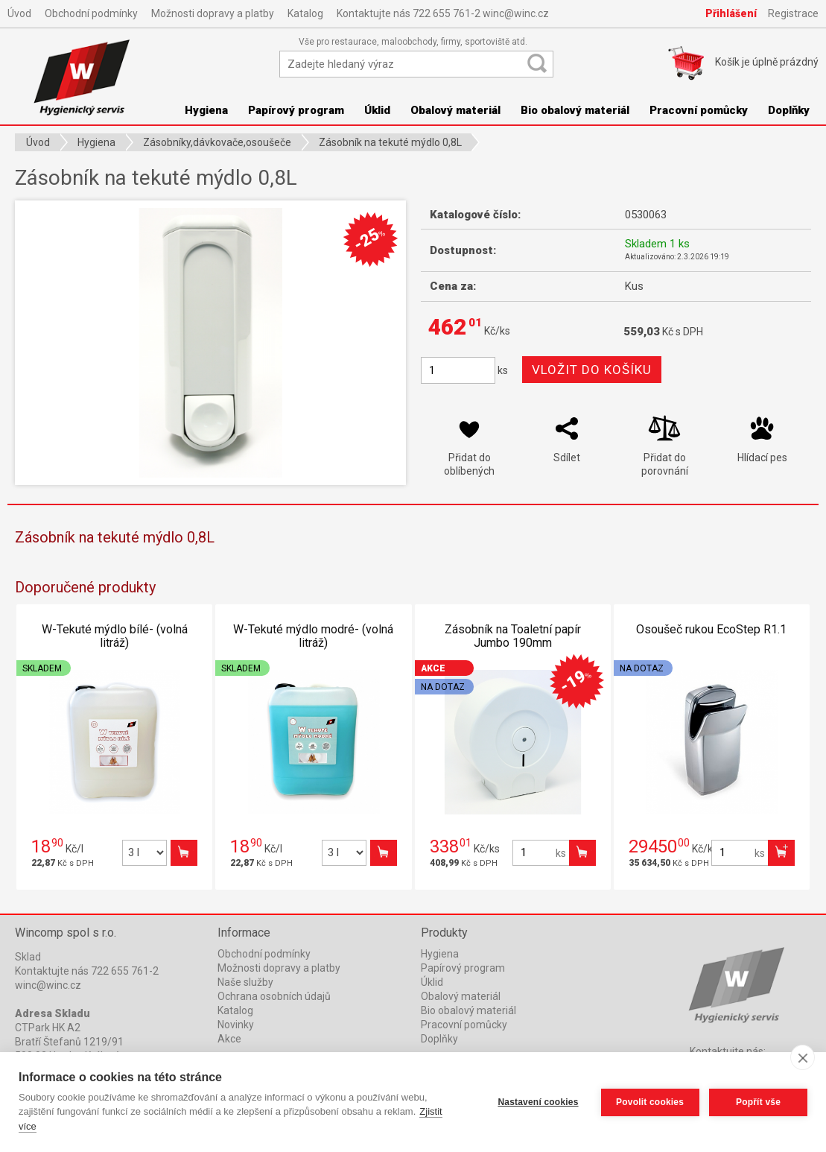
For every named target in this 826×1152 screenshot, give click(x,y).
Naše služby (245, 982)
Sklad (28, 957)
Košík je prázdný (767, 62)
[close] (802, 1057)
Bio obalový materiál (575, 110)
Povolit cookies (649, 1102)
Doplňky (789, 110)
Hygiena (440, 954)
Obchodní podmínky (91, 13)
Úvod (19, 13)
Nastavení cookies (538, 1102)
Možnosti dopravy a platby (212, 13)
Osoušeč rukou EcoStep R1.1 (711, 629)
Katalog (305, 13)
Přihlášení (731, 13)
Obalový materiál (455, 110)
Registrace (793, 13)
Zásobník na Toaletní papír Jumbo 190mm (513, 636)
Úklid (377, 110)
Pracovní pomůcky (698, 110)
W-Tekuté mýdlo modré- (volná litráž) (313, 636)
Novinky (235, 1025)
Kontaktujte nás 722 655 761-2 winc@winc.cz (443, 13)
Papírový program (296, 110)
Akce (229, 1039)
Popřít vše (758, 1102)
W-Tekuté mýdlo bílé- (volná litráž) (115, 636)
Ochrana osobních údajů (274, 996)
